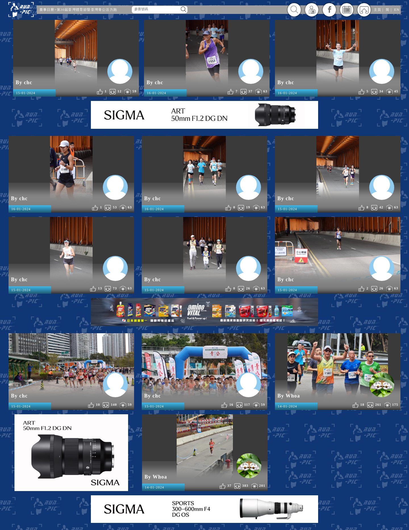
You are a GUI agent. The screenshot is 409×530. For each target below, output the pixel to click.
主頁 (377, 10)
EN (396, 10)
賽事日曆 (47, 10)
